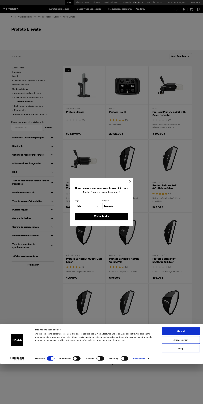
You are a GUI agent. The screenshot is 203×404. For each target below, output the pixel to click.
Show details (139, 399)
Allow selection (181, 380)
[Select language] (138, 2)
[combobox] (88, 206)
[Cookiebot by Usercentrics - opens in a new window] (17, 399)
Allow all (181, 371)
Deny (180, 389)
